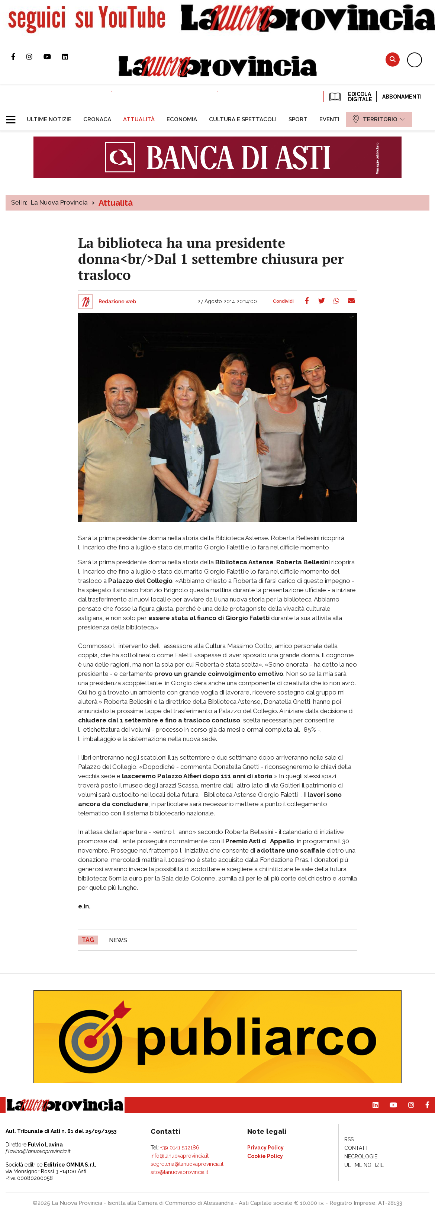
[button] (14, 116)
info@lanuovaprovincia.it (180, 1156)
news (118, 940)
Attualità (116, 203)
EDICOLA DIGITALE (350, 96)
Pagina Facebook (18, 56)
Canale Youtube (53, 56)
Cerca (393, 59)
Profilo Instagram (35, 56)
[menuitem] (49, 119)
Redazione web (117, 302)
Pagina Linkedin (70, 56)
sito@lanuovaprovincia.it (179, 1172)
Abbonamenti (402, 97)
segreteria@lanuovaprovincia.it (187, 1164)
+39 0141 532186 (179, 1148)
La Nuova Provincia (59, 202)
